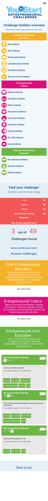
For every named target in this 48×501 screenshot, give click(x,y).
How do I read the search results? (24, 248)
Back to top (24, 466)
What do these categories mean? (24, 223)
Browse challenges (24, 255)
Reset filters (24, 217)
